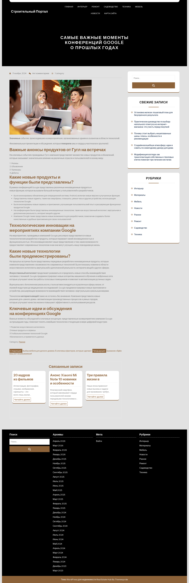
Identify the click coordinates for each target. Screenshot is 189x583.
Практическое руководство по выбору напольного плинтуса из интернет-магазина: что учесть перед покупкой (152, 124)
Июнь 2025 (58, 485)
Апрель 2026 (59, 441)
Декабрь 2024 (59, 512)
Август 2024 (58, 530)
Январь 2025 (59, 508)
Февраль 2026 (60, 450)
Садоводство (111, 7)
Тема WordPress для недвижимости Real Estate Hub (86, 579)
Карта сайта (110, 13)
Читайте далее (22, 399)
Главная (69, 7)
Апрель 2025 (59, 494)
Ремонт (95, 7)
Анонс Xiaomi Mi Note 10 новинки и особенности (63, 379)
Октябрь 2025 (59, 468)
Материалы (139, 195)
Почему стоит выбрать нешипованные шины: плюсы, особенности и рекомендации (152, 136)
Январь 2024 (59, 561)
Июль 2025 (58, 481)
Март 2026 (58, 445)
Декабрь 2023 (59, 566)
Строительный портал (29, 11)
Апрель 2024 (59, 548)
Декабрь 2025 (59, 459)
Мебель (139, 7)
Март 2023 (58, 570)
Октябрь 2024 (59, 521)
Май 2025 (57, 490)
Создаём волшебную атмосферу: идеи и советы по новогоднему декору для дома (153, 146)
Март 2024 (58, 552)
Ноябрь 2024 (59, 517)
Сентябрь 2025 (60, 472)
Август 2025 (58, 476)
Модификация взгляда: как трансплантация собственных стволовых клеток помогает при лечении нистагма (154, 157)
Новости (95, 13)
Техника (126, 7)
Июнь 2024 (58, 539)
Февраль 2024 (60, 557)
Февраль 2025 (60, 503)
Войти (99, 441)
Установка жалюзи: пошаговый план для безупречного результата (153, 113)
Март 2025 (58, 499)
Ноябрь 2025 (59, 463)
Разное (22, 342)
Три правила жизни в (97, 377)
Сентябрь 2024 (60, 526)
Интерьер (82, 7)
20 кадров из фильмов (23, 377)
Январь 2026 (59, 454)
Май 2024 (57, 543)
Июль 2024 (58, 534)
